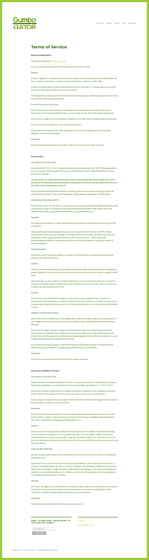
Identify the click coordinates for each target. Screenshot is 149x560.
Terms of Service (29, 550)
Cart (123, 23)
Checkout (132, 23)
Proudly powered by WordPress (47, 550)
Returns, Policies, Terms (86, 525)
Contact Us (81, 521)
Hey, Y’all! (100, 23)
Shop (117, 23)
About (109, 23)
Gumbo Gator (17, 550)
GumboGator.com (59, 61)
